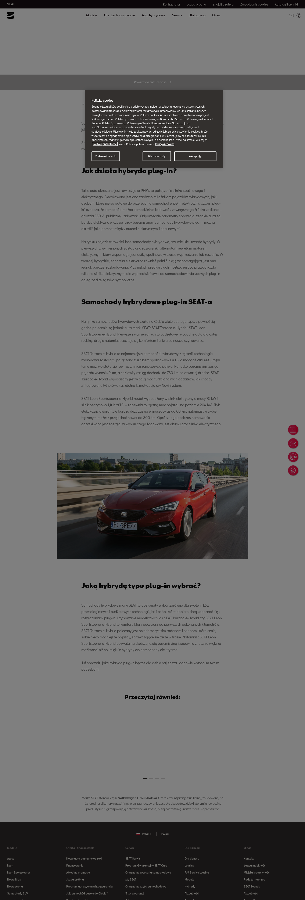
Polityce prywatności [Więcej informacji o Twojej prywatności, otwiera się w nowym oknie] (105, 144)
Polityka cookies (164, 144)
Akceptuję (195, 156)
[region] (154, 129)
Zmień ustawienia (105, 156)
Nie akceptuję (156, 156)
